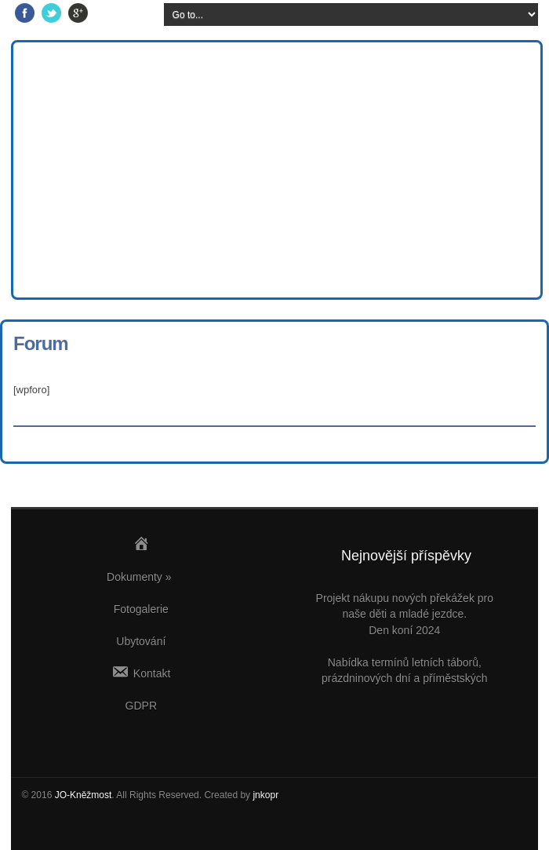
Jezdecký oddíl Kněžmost (281, 59)
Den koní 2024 (404, 630)
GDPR (141, 705)
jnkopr (265, 795)
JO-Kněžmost (83, 795)
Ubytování (140, 641)
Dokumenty (139, 577)
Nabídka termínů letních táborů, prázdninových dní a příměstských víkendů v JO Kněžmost (405, 678)
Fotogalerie (141, 609)
